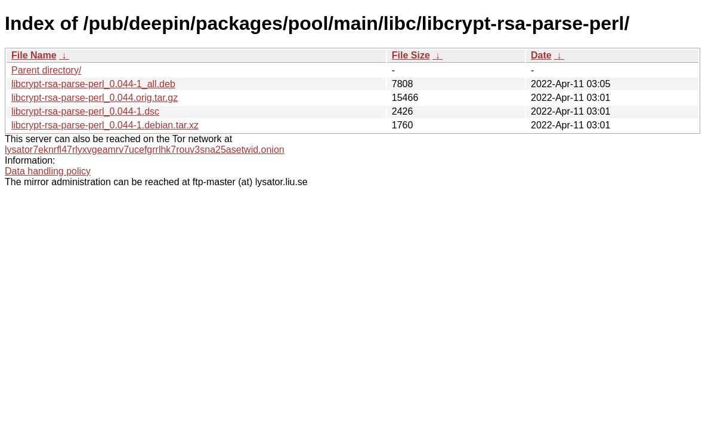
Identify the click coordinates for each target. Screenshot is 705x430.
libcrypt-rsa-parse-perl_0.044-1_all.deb (93, 84)
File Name (34, 55)
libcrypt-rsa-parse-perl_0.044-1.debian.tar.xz (105, 125)
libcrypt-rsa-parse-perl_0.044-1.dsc (85, 111)
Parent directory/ (46, 70)
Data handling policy (48, 171)
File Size (411, 55)
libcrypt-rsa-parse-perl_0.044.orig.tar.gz (94, 98)
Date (541, 55)
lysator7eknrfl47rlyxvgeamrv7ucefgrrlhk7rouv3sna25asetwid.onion (145, 150)
